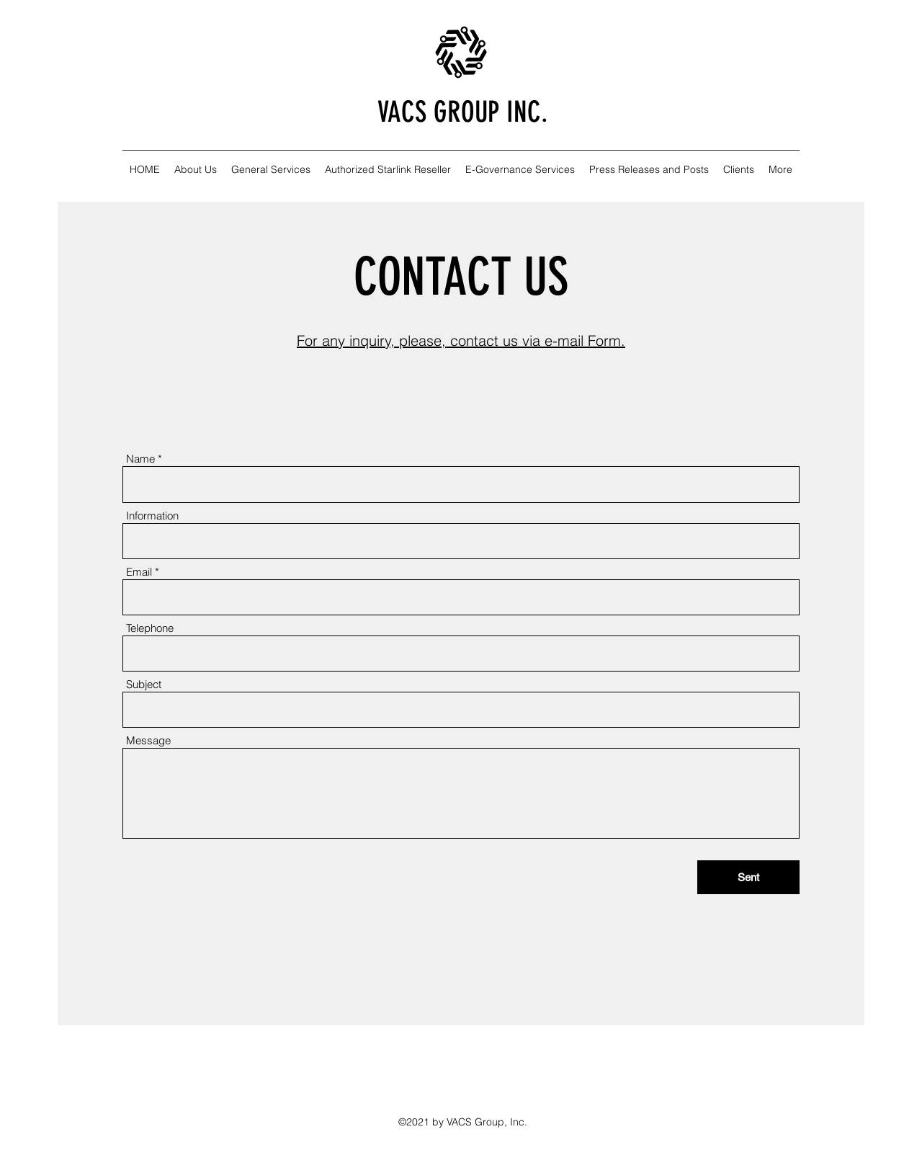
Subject (143, 684)
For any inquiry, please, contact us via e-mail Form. (461, 340)
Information (152, 515)
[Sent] (748, 877)
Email (139, 571)
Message (148, 740)
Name (140, 458)
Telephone (150, 628)
